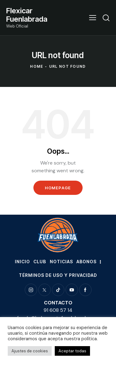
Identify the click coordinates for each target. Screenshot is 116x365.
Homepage (58, 187)
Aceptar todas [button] (72, 351)
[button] (92, 17)
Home (36, 66)
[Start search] (106, 17)
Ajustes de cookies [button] (29, 351)
